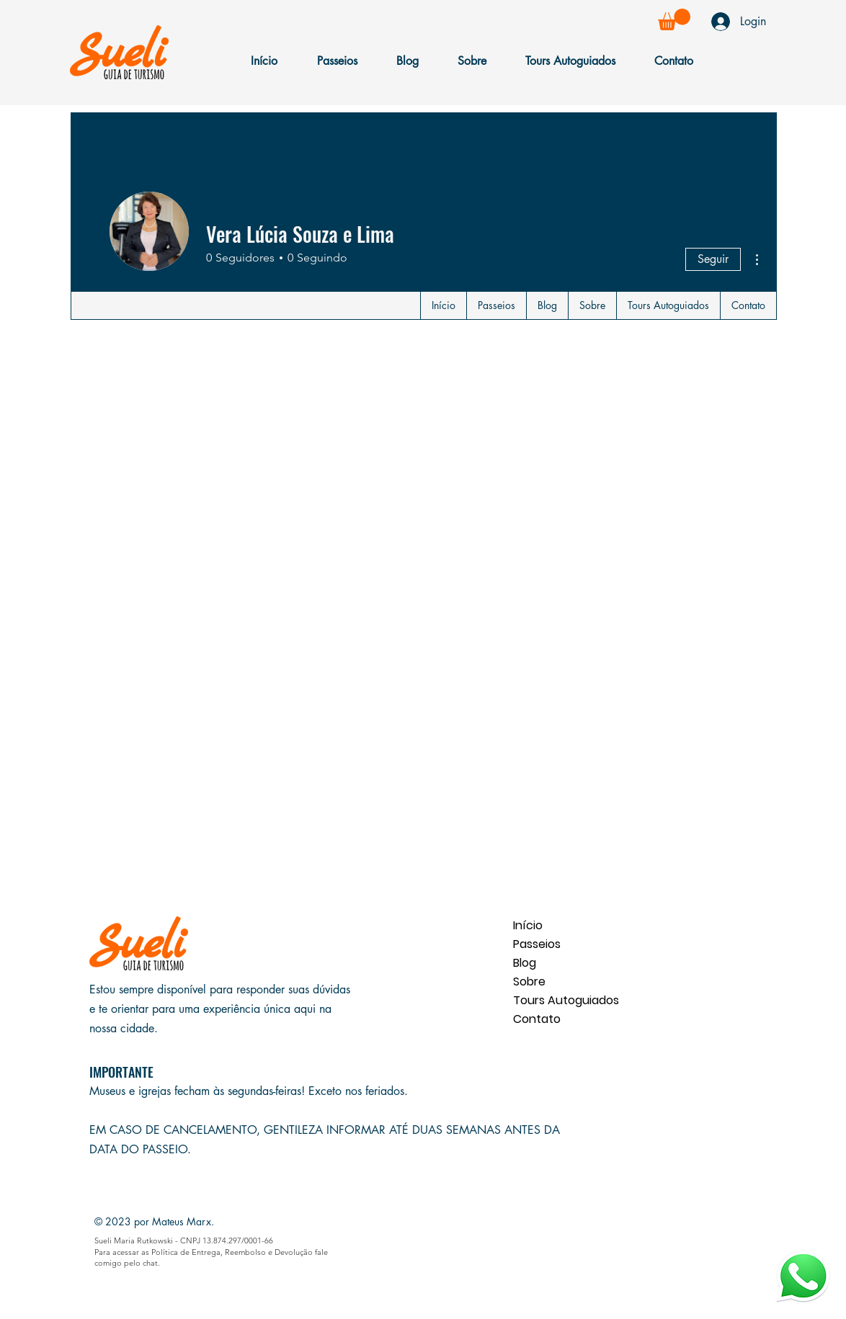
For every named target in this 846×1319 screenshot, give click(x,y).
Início (528, 925)
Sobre (529, 981)
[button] (674, 19)
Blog (524, 962)
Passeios (537, 944)
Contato (537, 1019)
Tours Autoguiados (564, 1000)
